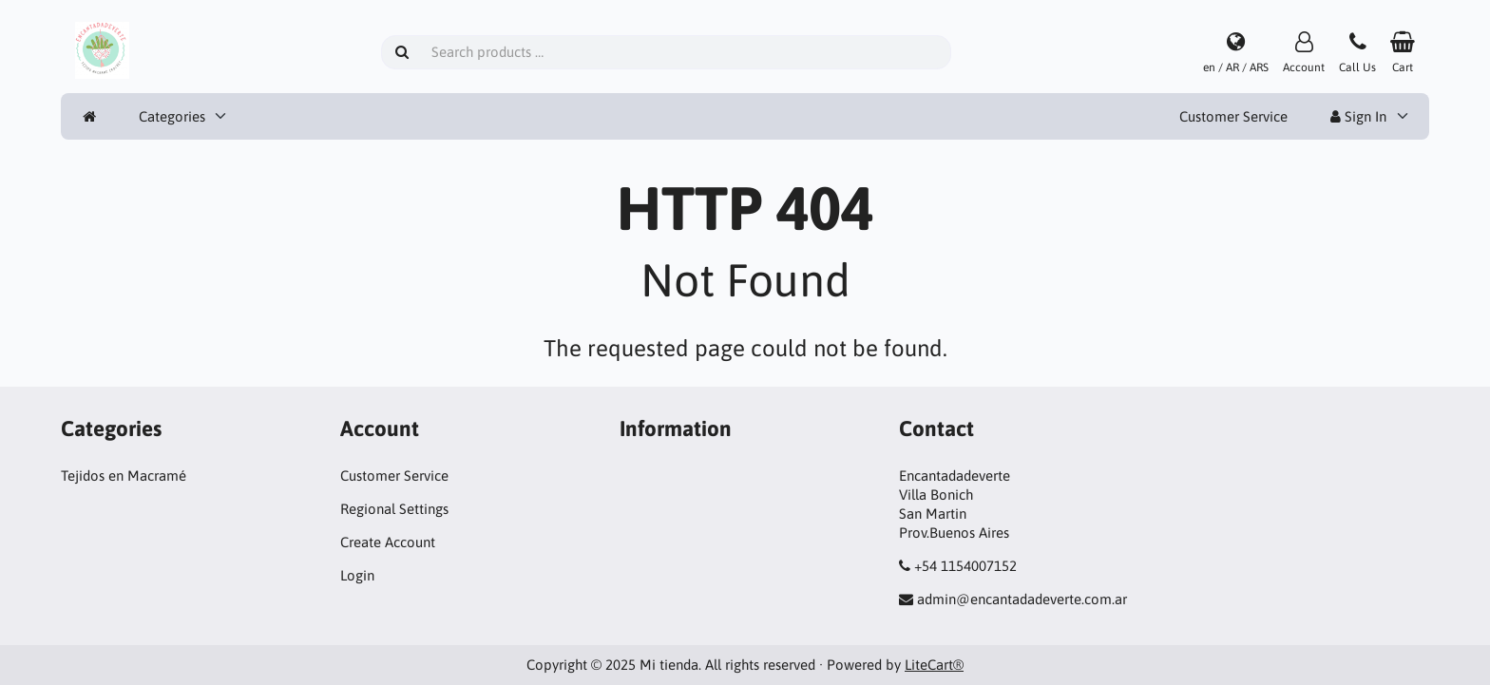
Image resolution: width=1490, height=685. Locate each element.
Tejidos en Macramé (123, 475)
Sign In (1358, 116)
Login (357, 575)
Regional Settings (394, 509)
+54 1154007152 (965, 566)
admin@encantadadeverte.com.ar (1022, 599)
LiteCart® (934, 664)
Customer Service (1233, 116)
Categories (172, 116)
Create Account (387, 542)
